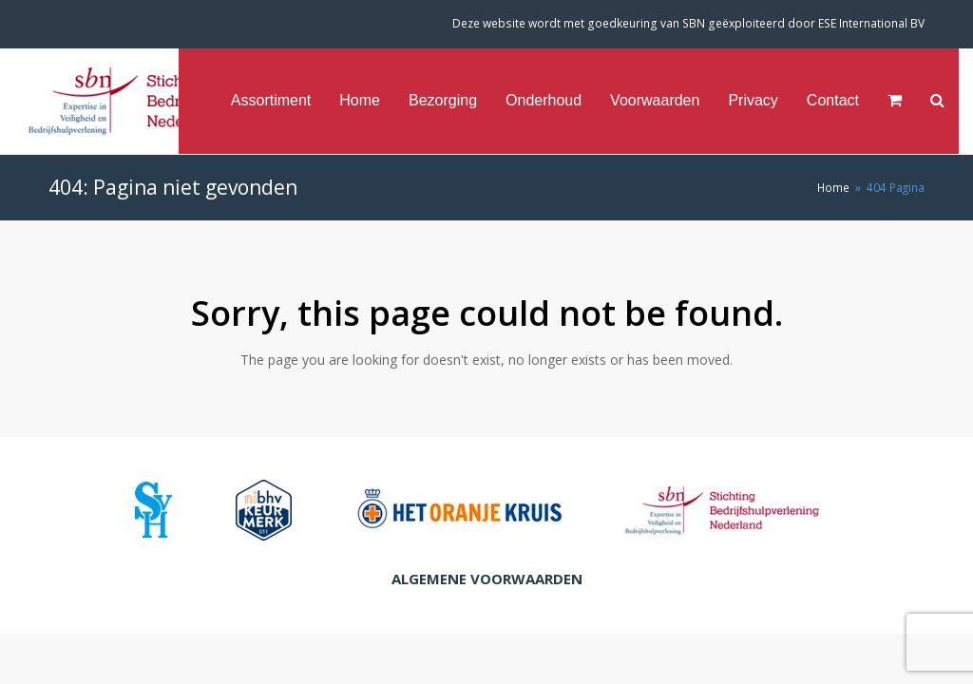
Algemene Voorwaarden (486, 578)
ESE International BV (871, 23)
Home (833, 187)
